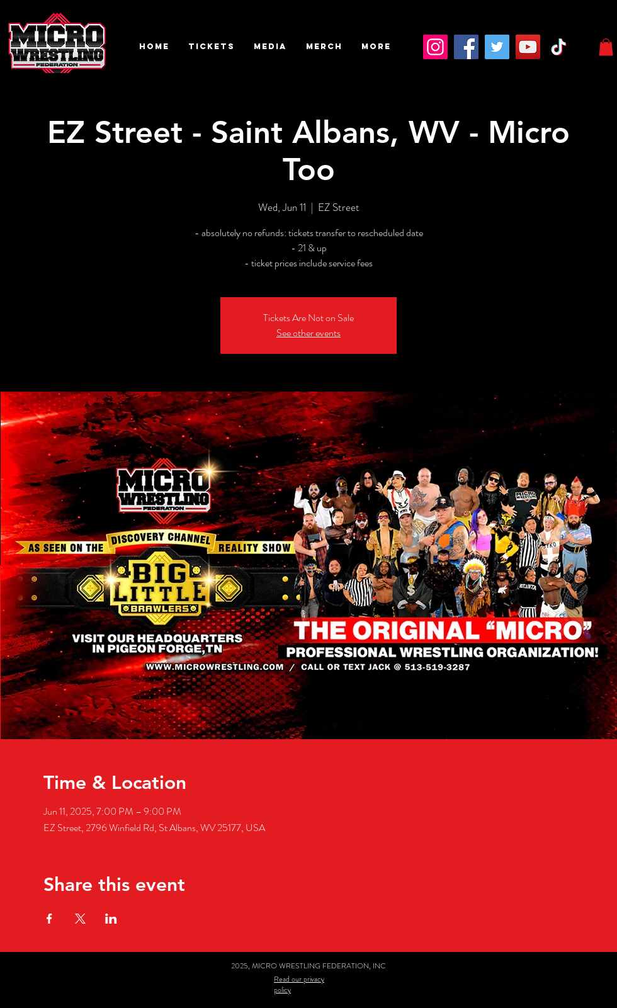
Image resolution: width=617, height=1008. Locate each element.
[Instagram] (435, 47)
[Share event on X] (80, 919)
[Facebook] (466, 47)
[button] (211, 46)
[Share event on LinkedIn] (111, 919)
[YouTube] (528, 47)
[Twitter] (497, 47)
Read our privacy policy (299, 984)
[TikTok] (558, 47)
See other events (308, 333)
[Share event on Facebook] (49, 919)
